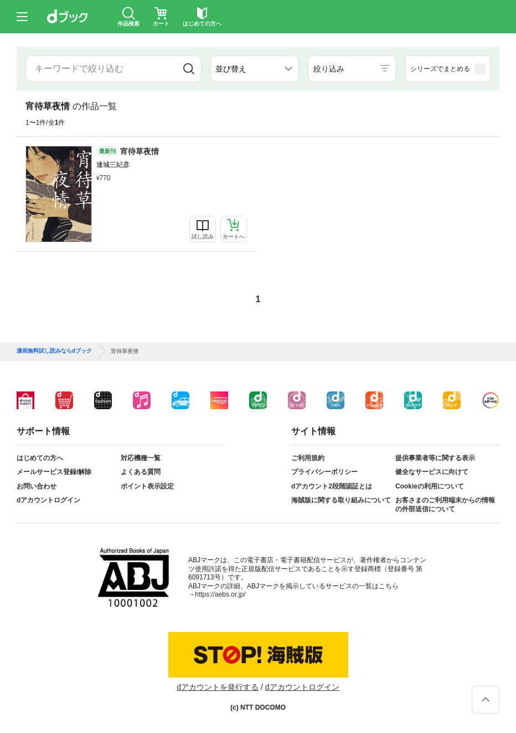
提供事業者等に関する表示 (435, 458)
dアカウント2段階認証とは (331, 486)
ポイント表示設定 (147, 486)
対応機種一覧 (141, 458)
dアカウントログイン (48, 500)
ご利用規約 (307, 458)
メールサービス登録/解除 (54, 472)
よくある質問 (141, 472)
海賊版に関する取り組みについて (341, 500)
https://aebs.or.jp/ (220, 594)
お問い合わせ (36, 486)
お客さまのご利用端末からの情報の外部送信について (445, 504)
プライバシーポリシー (324, 472)
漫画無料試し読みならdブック (54, 351)
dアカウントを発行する (218, 687)
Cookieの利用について (429, 486)
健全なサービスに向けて (431, 472)
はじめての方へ (40, 458)
